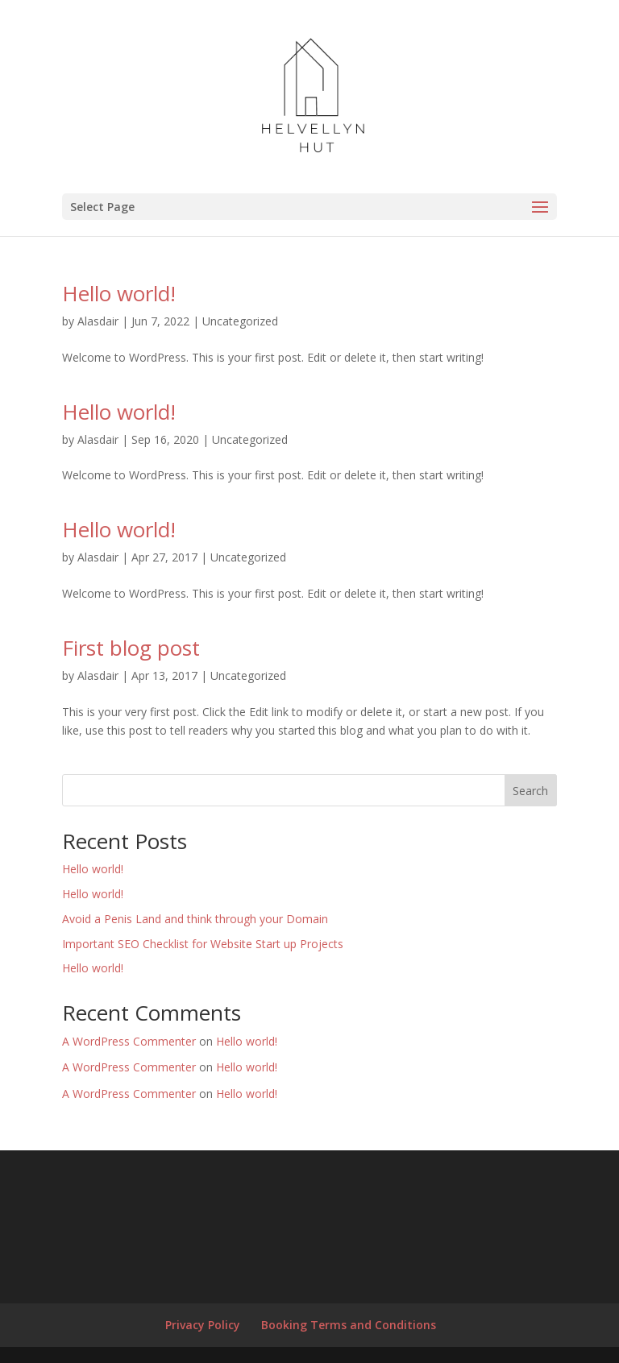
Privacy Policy (202, 1324)
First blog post (131, 647)
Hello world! (119, 293)
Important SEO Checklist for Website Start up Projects (202, 943)
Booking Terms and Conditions (348, 1324)
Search (530, 790)
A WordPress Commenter (129, 1041)
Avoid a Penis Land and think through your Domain (195, 918)
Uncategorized (240, 321)
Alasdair (97, 321)
